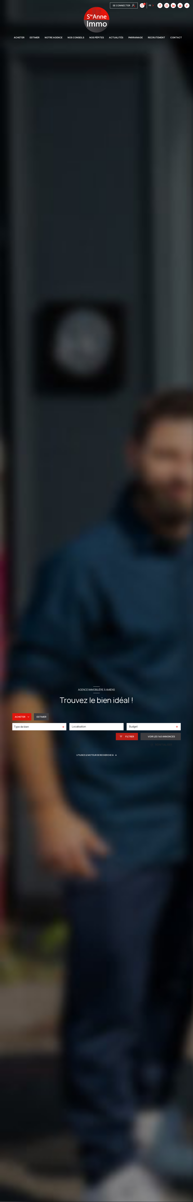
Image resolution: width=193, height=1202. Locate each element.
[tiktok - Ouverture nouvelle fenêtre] (139, 5)
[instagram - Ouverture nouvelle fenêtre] (119, 5)
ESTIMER (35, 37)
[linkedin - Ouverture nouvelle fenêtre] (126, 5)
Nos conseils (76, 37)
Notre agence (53, 37)
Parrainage (135, 37)
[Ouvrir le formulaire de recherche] (127, 736)
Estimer (41, 716)
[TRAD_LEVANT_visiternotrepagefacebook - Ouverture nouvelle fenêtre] (112, 5)
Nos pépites (96, 37)
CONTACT (176, 37)
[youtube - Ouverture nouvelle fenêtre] (132, 5)
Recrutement (156, 37)
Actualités (116, 37)
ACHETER (19, 37)
